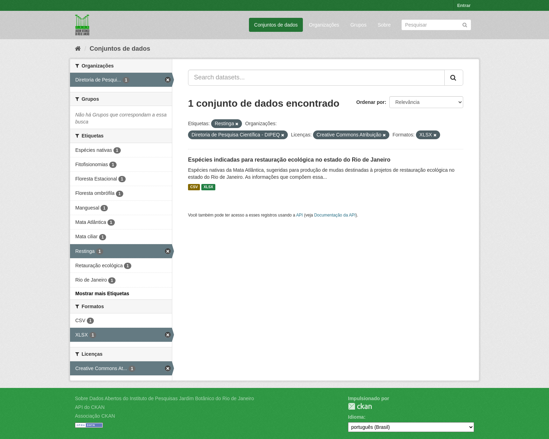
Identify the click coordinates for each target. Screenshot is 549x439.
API (299, 215)
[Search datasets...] (316, 78)
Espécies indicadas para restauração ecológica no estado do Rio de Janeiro (289, 160)
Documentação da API (334, 215)
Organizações (324, 25)
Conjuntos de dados (276, 25)
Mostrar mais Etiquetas (102, 293)
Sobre (384, 25)
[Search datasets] (436, 24)
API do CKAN (90, 407)
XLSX (208, 187)
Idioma (356, 417)
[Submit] (465, 24)
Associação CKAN (95, 416)
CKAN (360, 406)
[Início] (78, 48)
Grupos (358, 25)
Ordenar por (370, 102)
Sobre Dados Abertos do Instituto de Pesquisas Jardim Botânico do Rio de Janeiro (164, 398)
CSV (194, 187)
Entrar (464, 5)
